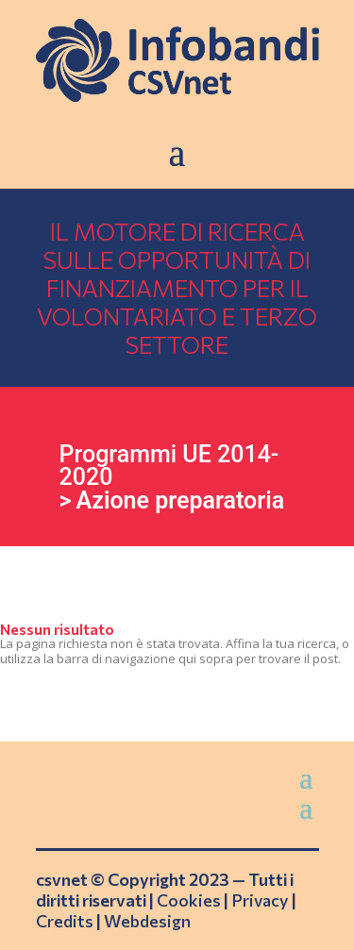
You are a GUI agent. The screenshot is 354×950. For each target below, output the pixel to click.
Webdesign (147, 920)
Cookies (189, 900)
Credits (64, 920)
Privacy (260, 900)
